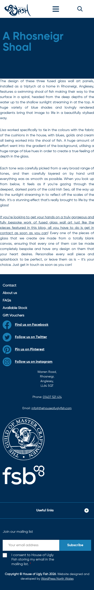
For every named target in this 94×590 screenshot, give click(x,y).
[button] (80, 8)
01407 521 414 (52, 397)
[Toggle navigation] (56, 9)
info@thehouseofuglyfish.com (51, 408)
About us (10, 293)
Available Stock (15, 308)
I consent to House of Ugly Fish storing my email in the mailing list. (32, 559)
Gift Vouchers (13, 315)
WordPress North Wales (57, 578)
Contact (9, 285)
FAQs (7, 300)
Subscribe (75, 545)
